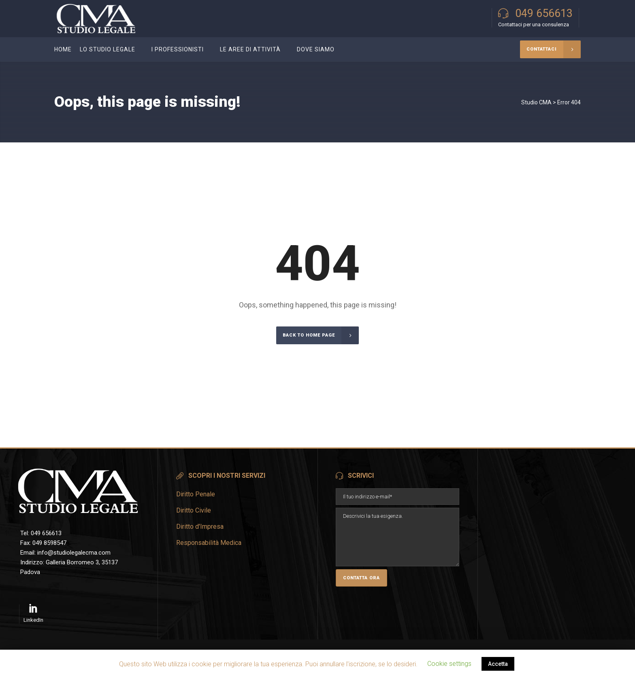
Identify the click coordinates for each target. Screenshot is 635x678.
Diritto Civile (193, 510)
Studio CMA (536, 102)
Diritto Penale (195, 494)
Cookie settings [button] (449, 663)
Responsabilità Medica (208, 543)
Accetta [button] (498, 664)
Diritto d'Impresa (200, 526)
